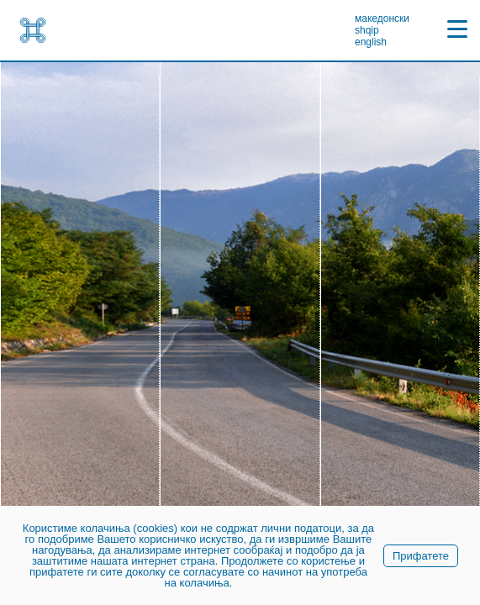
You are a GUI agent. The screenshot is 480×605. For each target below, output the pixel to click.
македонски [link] (382, 18)
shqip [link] (367, 30)
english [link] (371, 42)
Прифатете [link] (421, 556)
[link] (33, 30)
